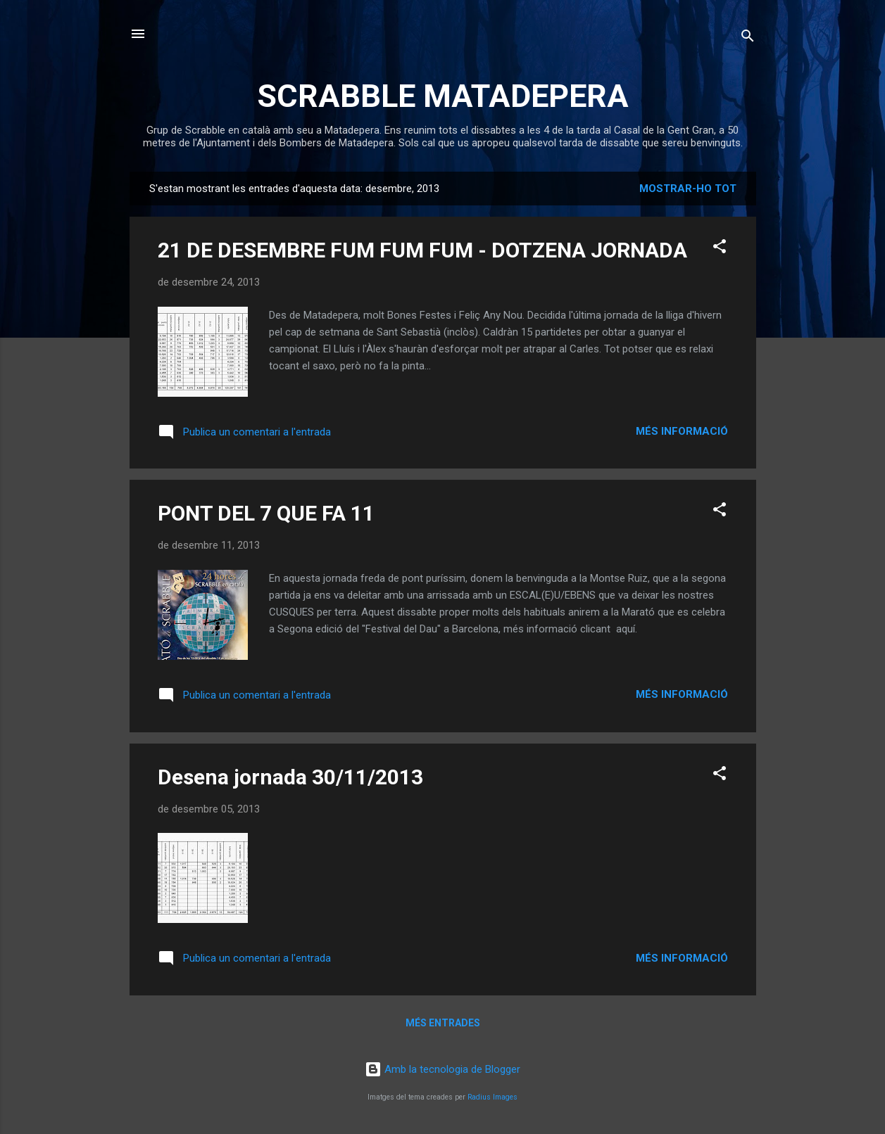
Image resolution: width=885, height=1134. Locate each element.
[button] (719, 249)
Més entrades (443, 1022)
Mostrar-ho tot (687, 188)
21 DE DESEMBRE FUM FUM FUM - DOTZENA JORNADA (422, 250)
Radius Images (492, 1097)
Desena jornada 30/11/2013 (290, 777)
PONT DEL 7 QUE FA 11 (266, 513)
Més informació (682, 431)
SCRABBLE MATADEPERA (443, 96)
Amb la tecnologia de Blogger (442, 1069)
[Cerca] (747, 38)
